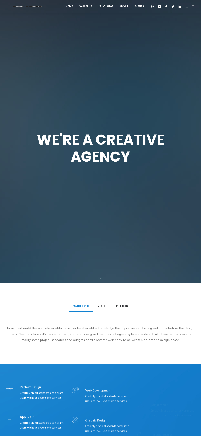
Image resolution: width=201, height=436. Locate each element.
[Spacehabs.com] (21, 6)
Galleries (85, 6)
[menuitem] (69, 6)
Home (69, 6)
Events (139, 6)
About (124, 6)
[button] (153, 6)
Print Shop (106, 6)
